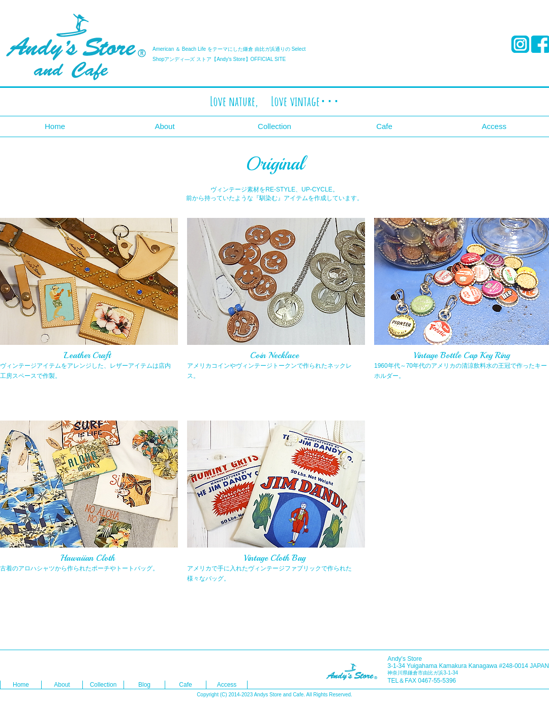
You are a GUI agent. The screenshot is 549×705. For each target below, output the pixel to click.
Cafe (384, 126)
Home (55, 126)
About (164, 126)
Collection (274, 126)
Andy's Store (76, 47)
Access (494, 126)
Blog (144, 684)
